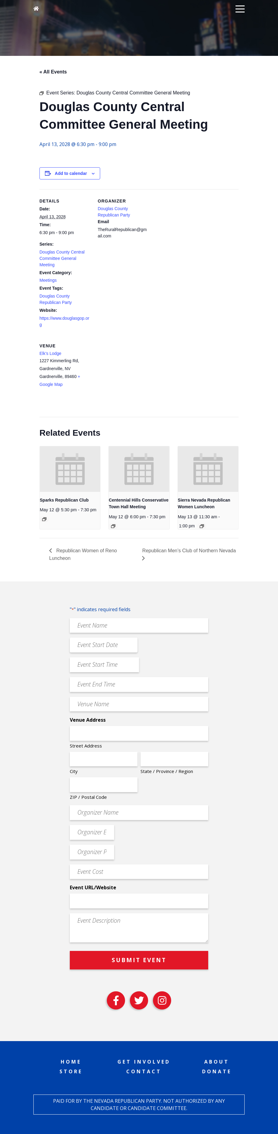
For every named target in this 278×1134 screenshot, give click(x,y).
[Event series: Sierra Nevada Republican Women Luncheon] (202, 526)
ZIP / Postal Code (88, 797)
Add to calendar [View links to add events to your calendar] (71, 173)
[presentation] (70, 469)
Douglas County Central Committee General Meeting (62, 258)
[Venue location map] (130, 376)
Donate (217, 1071)
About (216, 1061)
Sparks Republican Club (64, 500)
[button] (240, 8)
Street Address (86, 746)
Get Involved (143, 1061)
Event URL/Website (93, 887)
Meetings (48, 280)
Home (71, 1061)
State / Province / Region (167, 771)
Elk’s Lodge (50, 353)
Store (71, 1071)
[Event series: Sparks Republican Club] (44, 519)
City (74, 771)
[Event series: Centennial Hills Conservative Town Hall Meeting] (113, 526)
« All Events (53, 71)
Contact (143, 1071)
